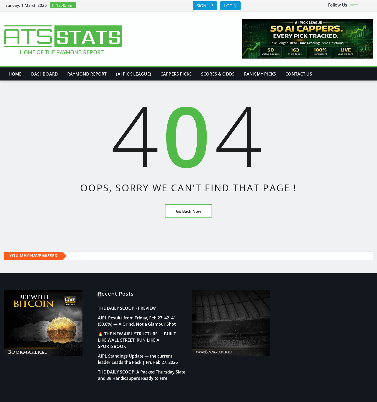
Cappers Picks (176, 74)
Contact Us (298, 74)
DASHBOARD (44, 74)
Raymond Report (87, 74)
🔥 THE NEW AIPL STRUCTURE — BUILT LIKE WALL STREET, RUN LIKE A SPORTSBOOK (137, 340)
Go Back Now (188, 211)
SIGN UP (205, 6)
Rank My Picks (260, 74)
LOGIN (230, 6)
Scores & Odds (218, 74)
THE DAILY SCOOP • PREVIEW (127, 308)
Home (15, 74)
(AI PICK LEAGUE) (133, 74)
